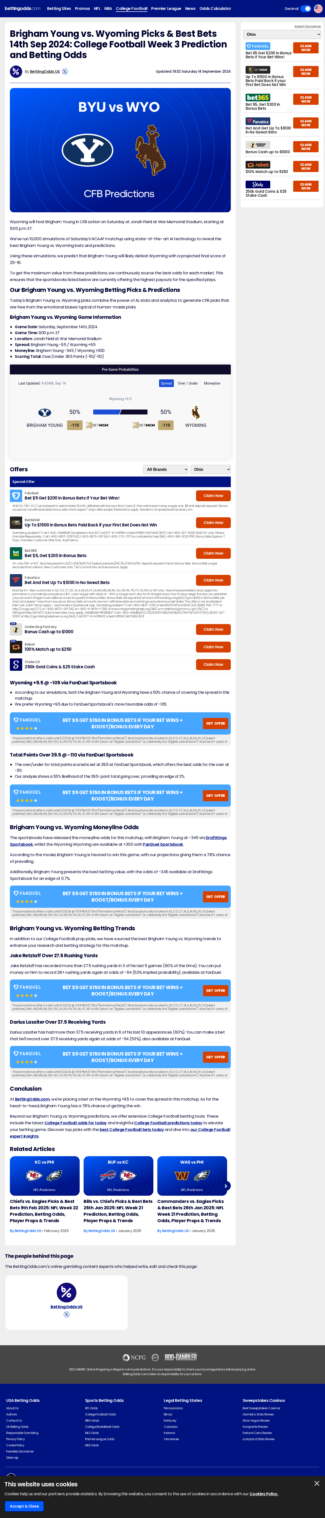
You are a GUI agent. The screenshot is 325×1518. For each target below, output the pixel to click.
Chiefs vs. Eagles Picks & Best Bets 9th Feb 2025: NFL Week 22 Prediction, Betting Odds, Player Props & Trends (44, 1211)
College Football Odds (100, 1414)
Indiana (169, 1433)
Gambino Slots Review (258, 1414)
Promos (82, 8)
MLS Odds (92, 1433)
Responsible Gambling (22, 1433)
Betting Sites (59, 8)
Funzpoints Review (255, 1427)
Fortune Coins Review (257, 1433)
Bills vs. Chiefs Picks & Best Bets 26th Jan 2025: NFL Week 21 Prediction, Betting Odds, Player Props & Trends (118, 1211)
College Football (131, 8)
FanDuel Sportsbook (163, 844)
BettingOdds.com (32, 1099)
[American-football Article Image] (45, 1175)
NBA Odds (92, 1420)
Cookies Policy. (264, 1494)
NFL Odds (91, 1408)
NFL (97, 8)
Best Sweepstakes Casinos (261, 1408)
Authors (11, 1414)
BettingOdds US (45, 71)
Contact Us (14, 1420)
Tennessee (171, 1439)
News (190, 8)
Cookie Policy (15, 1445)
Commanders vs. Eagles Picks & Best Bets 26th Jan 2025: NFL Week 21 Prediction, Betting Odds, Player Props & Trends (190, 1211)
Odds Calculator (215, 8)
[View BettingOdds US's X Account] (65, 71)
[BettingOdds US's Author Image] (66, 1292)
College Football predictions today (168, 1123)
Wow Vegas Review (256, 1420)
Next (225, 1186)
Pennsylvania (173, 1408)
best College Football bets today (132, 1129)
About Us (12, 1408)
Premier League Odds (100, 1439)
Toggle (305, 8)
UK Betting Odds (17, 1427)
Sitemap (12, 1457)
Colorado (170, 1427)
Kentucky (170, 1420)
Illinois (168, 1414)
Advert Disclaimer (307, 26)
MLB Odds (92, 1445)
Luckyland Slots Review (259, 1439)
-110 (75, 425)
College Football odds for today (75, 1123)
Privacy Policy (15, 1439)
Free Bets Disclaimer (20, 1451)
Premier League (166, 8)
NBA (108, 8)
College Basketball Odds (102, 1427)
